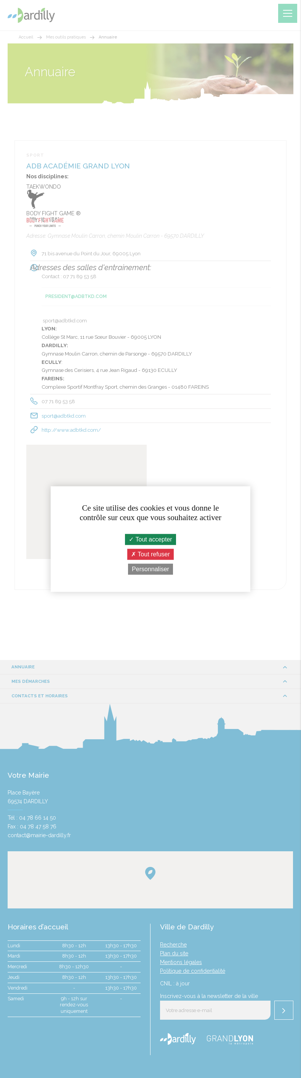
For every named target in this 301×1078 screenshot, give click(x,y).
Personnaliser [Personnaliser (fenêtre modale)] (150, 569)
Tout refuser (150, 554)
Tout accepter (150, 539)
